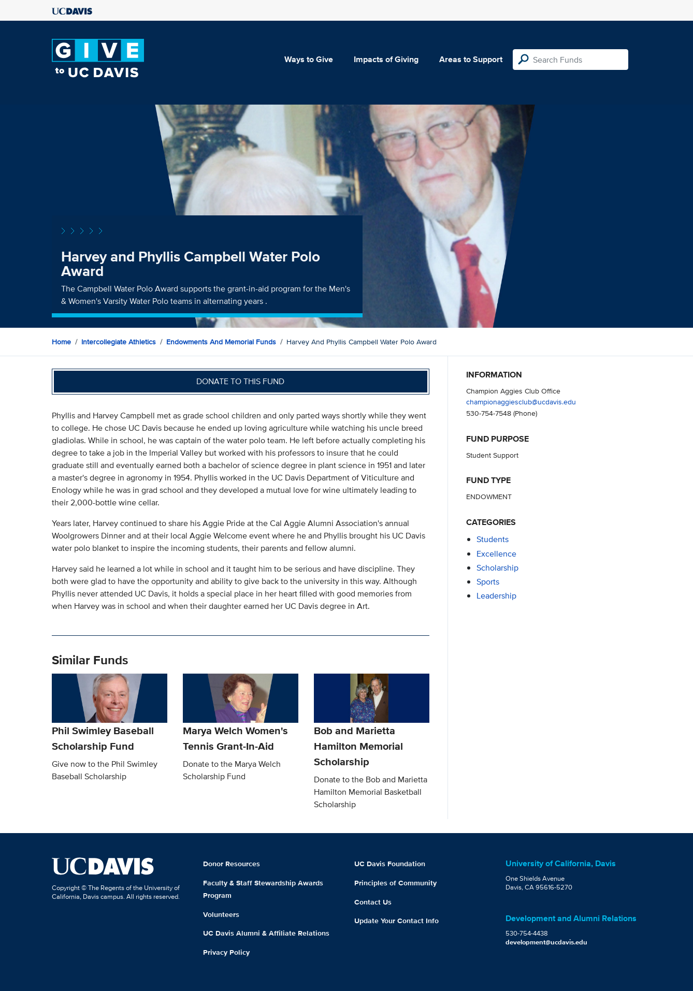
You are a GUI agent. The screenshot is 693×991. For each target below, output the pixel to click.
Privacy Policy (226, 952)
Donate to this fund (240, 381)
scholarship (497, 568)
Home (61, 342)
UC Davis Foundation (389, 863)
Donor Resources (231, 863)
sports (488, 582)
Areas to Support (470, 59)
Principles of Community (395, 883)
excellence (496, 554)
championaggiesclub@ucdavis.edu (521, 401)
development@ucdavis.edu (546, 942)
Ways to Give (308, 59)
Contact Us (373, 902)
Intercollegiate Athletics (118, 342)
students (493, 539)
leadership (496, 596)
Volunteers (221, 914)
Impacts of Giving (386, 59)
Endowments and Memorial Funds (221, 342)
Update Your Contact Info (396, 920)
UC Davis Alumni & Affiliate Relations (266, 933)
